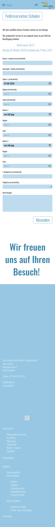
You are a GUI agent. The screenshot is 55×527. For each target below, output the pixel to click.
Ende (4, 131)
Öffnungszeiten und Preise (17, 434)
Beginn (5, 120)
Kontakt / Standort (14, 447)
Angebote (6, 466)
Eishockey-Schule (17, 495)
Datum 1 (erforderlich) (10, 79)
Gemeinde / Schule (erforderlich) (14, 69)
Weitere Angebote (14, 500)
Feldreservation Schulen (22, 16)
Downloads (11, 451)
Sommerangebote (13, 472)
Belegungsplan (8, 457)
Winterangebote (13, 475)
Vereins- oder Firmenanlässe (21, 510)
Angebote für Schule (18, 506)
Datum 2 (5, 110)
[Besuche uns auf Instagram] (27, 418)
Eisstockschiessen (17, 488)
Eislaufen (14, 481)
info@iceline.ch (8, 382)
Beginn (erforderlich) (10, 89)
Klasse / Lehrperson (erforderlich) (14, 58)
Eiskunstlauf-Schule (18, 491)
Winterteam (11, 441)
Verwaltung (11, 437)
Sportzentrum (8, 428)
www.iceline (7, 385)
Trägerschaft (12, 444)
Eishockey (14, 485)
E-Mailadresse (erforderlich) (12, 172)
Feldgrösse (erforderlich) (11, 182)
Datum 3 (5, 141)
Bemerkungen (7, 192)
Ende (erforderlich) (9, 100)
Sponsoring (7, 516)
